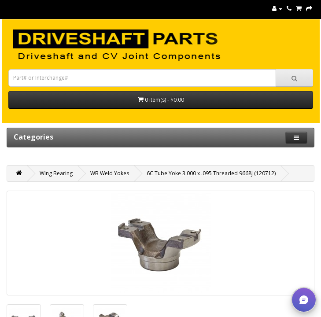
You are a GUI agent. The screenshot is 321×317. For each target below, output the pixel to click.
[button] (304, 300)
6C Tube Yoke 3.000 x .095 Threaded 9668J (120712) (211, 173)
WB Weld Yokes (109, 173)
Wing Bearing (56, 173)
